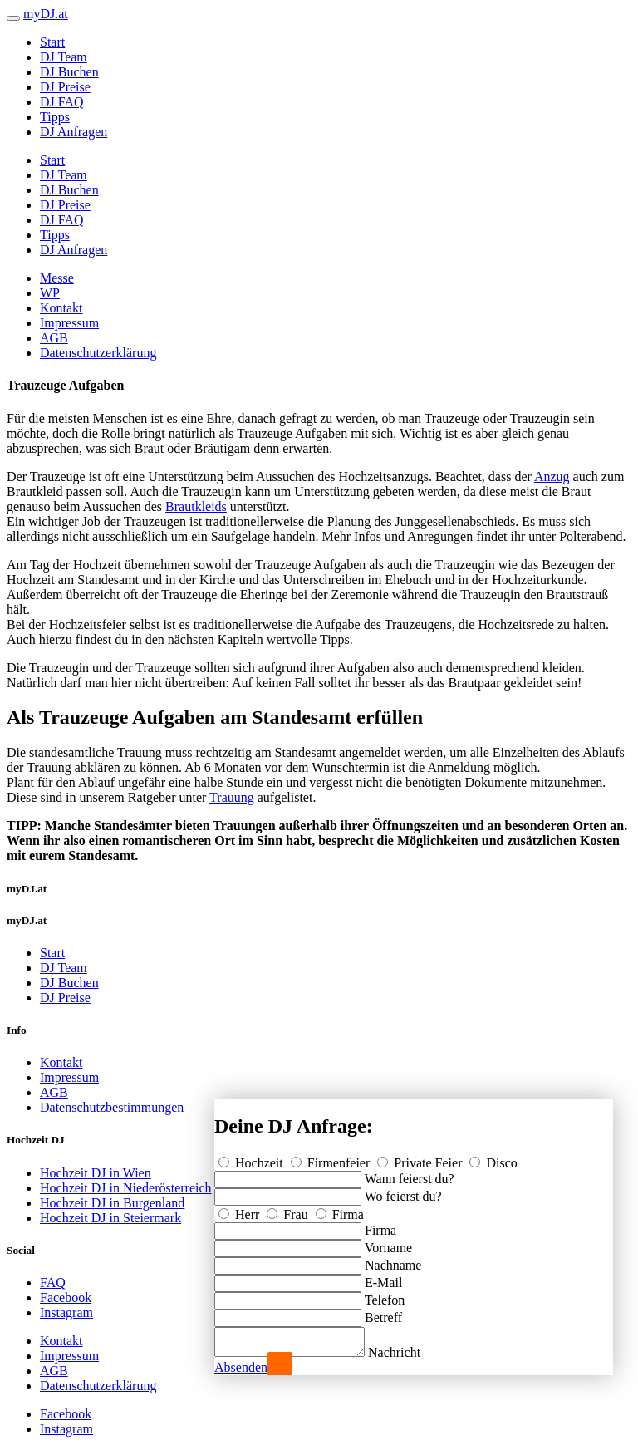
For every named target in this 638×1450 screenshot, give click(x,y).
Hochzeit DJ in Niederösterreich (126, 1188)
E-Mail (383, 1278)
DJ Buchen (69, 72)
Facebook (65, 1297)
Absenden (240, 1367)
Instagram (66, 1312)
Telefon (385, 1295)
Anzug (552, 476)
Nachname (393, 1260)
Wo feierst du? (403, 1191)
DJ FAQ (62, 102)
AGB (54, 338)
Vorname (388, 1243)
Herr (240, 1209)
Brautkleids (196, 506)
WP (50, 293)
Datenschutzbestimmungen (112, 1107)
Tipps (55, 117)
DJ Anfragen (73, 132)
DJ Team (63, 57)
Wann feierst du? (409, 1174)
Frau (289, 1209)
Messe (57, 278)
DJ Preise (65, 87)
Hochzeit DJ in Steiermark (110, 1218)
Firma (340, 1209)
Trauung (231, 797)
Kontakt (61, 308)
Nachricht (411, 1352)
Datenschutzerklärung (98, 353)
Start (52, 42)
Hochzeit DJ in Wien (95, 1173)
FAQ (53, 1283)
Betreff (383, 1312)
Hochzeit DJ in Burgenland (112, 1203)
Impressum (69, 323)
